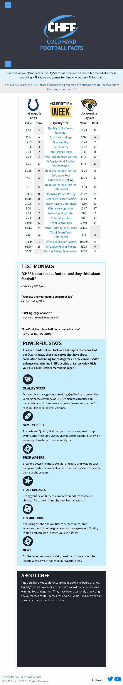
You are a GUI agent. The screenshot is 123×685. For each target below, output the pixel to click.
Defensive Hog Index (61, 213)
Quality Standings (61, 137)
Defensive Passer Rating (61, 199)
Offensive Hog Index (60, 208)
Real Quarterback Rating (61, 170)
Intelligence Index (60, 152)
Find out (12, 73)
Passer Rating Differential (61, 203)
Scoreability (60, 142)
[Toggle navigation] (8, 5)
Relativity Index (61, 218)
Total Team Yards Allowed (61, 227)
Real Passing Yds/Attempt (60, 156)
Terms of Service (31, 677)
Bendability (60, 147)
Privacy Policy (10, 677)
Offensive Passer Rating (61, 194)
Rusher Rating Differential (60, 251)
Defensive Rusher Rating (60, 246)
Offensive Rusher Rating (61, 242)
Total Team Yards (61, 223)
